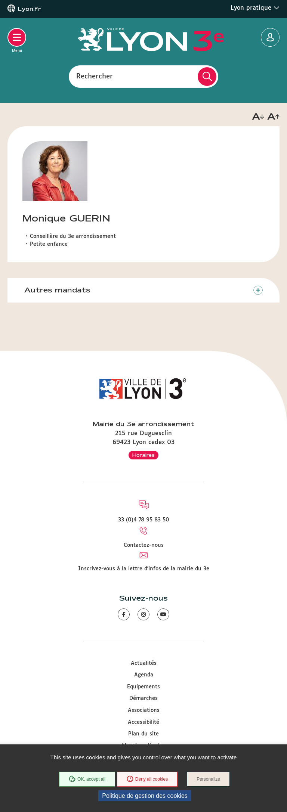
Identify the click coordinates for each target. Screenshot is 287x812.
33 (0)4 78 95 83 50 (143, 520)
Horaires (143, 455)
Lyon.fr (29, 9)
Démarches (143, 698)
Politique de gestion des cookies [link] (145, 796)
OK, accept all (87, 779)
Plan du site (143, 734)
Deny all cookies (147, 779)
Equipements (143, 686)
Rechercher (94, 76)
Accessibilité (143, 722)
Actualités (144, 663)
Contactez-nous (144, 545)
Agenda (143, 675)
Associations (144, 710)
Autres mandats (57, 290)
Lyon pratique (255, 7)
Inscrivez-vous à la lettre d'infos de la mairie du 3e (143, 568)
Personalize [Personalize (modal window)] (208, 779)
